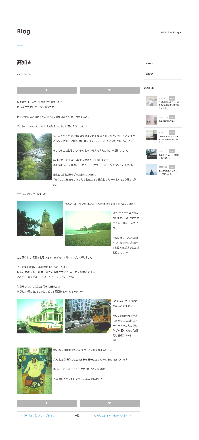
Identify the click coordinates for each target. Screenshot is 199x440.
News (163, 64)
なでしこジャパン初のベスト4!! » (112, 416)
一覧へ (78, 416)
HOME (165, 33)
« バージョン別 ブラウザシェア (37, 416)
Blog (176, 33)
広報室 (163, 75)
